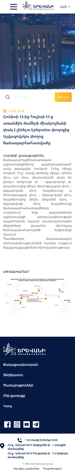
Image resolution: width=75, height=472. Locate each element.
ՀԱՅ (64, 7)
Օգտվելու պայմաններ (26, 468)
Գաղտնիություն (52, 468)
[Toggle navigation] (14, 6)
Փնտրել (63, 97)
